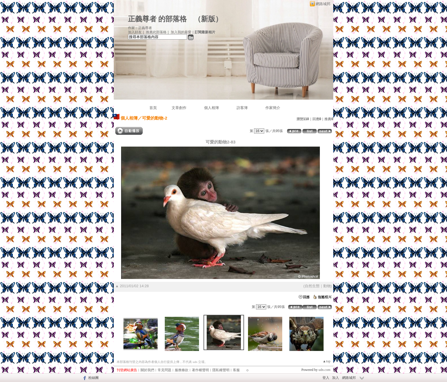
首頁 (153, 108)
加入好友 (135, 32)
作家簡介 (272, 108)
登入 (325, 378)
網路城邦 (323, 4)
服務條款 (181, 370)
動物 (327, 286)
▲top (326, 361)
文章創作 (179, 108)
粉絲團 (93, 378)
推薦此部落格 (156, 32)
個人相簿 (211, 108)
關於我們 (147, 370)
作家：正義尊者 (140, 28)
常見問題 (164, 370)
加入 (335, 378)
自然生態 (312, 286)
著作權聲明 (200, 370)
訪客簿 (242, 108)
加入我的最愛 (181, 32)
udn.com (324, 370)
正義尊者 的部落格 (157, 19)
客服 (236, 370)
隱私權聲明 (220, 370)
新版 (208, 19)
